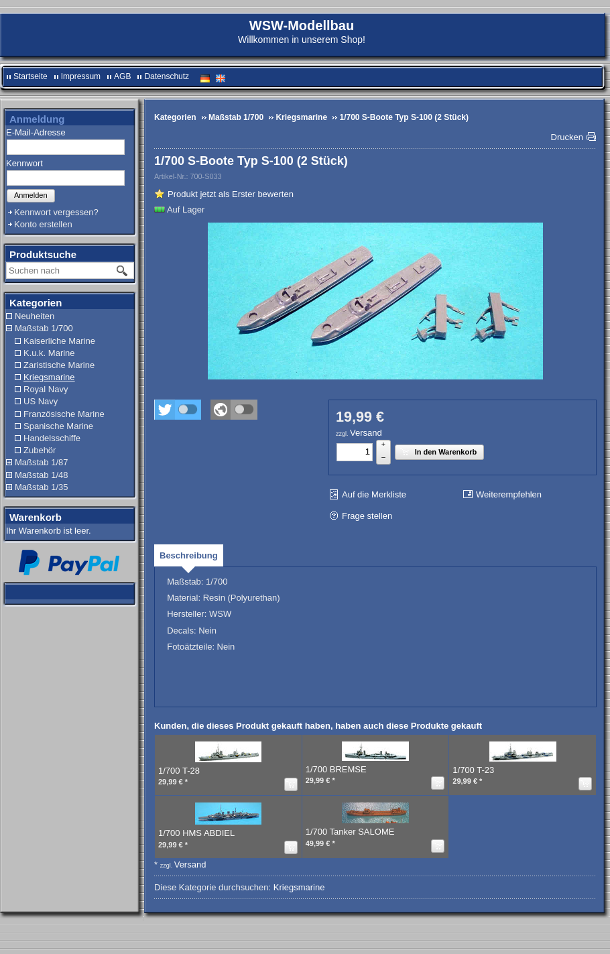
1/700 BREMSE (336, 769)
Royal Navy (45, 389)
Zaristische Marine (59, 365)
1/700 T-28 (179, 771)
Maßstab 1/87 (41, 462)
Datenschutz (166, 76)
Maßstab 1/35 (41, 487)
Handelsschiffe (51, 438)
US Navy (40, 401)
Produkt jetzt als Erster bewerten (231, 194)
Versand (366, 433)
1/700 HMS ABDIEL (196, 833)
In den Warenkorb (438, 451)
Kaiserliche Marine (59, 341)
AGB (122, 76)
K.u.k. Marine (49, 353)
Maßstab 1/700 (44, 328)
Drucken (567, 137)
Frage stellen (367, 516)
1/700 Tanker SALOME (350, 832)
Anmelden (31, 195)
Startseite (30, 76)
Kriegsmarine (49, 377)
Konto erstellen (43, 224)
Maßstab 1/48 (41, 475)
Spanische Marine (58, 426)
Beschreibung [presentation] (189, 555)
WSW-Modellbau (301, 25)
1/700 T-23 (473, 770)
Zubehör (39, 450)
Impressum (81, 76)
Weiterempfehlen (509, 494)
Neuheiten (34, 316)
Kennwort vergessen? (56, 212)
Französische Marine (64, 414)
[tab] (188, 555)
